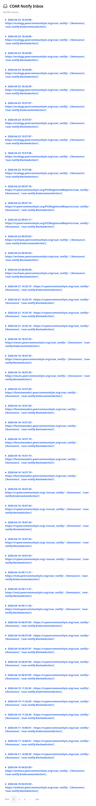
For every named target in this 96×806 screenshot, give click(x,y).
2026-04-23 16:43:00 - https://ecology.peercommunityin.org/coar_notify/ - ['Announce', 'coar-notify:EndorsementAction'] (45, 23)
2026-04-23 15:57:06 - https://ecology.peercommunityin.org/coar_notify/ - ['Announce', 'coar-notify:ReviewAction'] (45, 156)
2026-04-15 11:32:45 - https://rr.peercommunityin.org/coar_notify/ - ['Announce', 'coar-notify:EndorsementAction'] (47, 690)
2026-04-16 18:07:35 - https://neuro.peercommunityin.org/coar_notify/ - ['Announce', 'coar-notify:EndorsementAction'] (47, 342)
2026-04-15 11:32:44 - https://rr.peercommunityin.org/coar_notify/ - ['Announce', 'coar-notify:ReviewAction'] (47, 716)
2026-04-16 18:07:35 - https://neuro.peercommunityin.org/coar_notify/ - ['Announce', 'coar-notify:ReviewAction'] (47, 359)
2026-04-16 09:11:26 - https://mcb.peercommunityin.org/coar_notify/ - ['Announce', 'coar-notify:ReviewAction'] (46, 609)
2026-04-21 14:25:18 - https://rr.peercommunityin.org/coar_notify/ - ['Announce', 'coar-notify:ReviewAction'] (47, 314)
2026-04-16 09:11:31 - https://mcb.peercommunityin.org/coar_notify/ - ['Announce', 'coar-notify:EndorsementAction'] (46, 576)
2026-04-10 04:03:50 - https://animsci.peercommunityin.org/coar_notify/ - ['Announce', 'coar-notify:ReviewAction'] (45, 787)
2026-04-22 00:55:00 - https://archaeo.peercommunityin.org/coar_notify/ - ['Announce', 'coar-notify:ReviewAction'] (45, 273)
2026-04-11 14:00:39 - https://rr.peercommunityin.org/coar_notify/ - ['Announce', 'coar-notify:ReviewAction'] (47, 755)
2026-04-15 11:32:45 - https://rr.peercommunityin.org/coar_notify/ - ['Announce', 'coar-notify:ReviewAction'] (47, 703)
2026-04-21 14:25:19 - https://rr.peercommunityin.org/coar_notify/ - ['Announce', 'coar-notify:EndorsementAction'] (47, 288)
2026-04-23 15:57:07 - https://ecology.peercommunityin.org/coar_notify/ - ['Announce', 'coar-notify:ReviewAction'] (45, 123)
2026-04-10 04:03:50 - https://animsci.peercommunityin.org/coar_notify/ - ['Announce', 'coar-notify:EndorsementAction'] (45, 771)
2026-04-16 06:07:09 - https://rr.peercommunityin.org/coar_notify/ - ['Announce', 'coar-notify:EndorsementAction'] (47, 624)
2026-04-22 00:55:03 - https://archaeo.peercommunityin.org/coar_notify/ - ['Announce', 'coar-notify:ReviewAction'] (45, 256)
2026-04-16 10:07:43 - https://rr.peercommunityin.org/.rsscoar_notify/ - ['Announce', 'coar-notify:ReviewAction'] (47, 559)
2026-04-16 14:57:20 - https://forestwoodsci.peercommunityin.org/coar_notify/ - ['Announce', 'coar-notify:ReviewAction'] (41, 409)
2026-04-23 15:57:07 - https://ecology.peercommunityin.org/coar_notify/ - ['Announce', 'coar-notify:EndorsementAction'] (45, 106)
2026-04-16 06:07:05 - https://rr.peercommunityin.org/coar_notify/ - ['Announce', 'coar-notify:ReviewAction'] (47, 676)
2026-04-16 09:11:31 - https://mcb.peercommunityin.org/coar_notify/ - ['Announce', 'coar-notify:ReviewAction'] (46, 592)
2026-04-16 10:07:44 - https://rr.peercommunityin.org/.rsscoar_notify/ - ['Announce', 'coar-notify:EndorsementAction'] (47, 492)
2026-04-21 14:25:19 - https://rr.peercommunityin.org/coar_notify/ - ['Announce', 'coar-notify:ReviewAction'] (47, 301)
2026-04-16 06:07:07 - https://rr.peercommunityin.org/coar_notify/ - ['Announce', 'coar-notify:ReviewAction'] (47, 650)
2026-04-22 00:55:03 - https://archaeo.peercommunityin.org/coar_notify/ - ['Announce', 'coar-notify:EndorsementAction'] (45, 240)
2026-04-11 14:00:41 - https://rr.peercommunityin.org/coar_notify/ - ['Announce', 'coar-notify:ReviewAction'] (47, 742)
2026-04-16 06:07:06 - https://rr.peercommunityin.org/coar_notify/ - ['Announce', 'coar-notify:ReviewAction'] (47, 663)
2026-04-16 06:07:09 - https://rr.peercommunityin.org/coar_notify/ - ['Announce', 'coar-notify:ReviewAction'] (47, 637)
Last (37, 799)
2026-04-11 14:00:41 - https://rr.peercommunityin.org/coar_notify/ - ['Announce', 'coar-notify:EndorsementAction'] (47, 729)
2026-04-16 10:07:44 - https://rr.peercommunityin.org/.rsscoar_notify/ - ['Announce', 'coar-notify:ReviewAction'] (47, 509)
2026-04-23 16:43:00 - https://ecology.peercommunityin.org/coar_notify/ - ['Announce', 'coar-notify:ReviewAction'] (45, 40)
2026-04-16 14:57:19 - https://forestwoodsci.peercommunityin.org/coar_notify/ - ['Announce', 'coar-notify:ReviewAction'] (41, 442)
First (7, 799)
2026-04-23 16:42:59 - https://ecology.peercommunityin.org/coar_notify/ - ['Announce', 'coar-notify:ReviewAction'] (45, 90)
